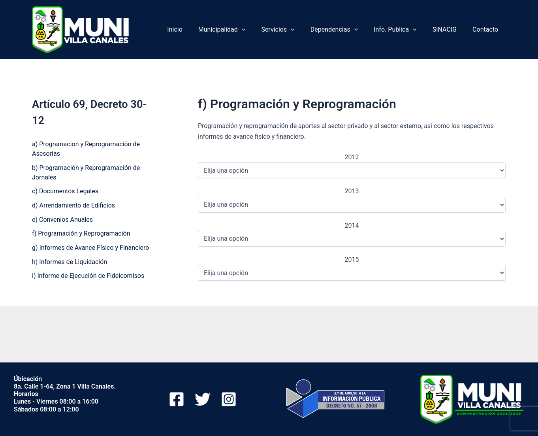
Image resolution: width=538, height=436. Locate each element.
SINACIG (449, 29)
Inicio (195, 29)
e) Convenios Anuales (62, 220)
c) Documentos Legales (65, 191)
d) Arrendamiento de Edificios (73, 206)
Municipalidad (239, 30)
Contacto (487, 29)
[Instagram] (228, 399)
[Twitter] (202, 399)
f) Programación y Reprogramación (81, 234)
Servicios (292, 30)
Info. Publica (403, 30)
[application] (259, 30)
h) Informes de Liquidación (69, 262)
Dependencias (345, 30)
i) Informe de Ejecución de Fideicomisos (88, 277)
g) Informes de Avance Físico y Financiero (90, 248)
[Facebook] (176, 399)
